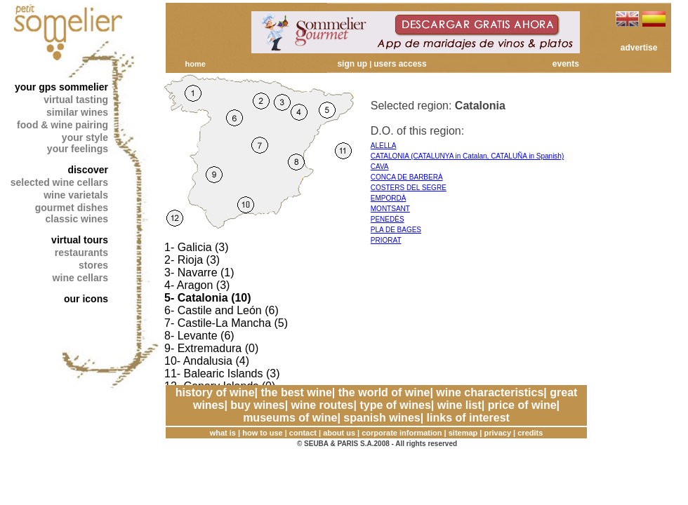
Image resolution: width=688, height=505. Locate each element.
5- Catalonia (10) (207, 298)
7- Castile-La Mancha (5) (226, 323)
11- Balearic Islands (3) (222, 373)
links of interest (468, 418)
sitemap (463, 433)
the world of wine (384, 392)
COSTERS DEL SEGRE (408, 187)
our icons (86, 298)
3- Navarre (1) (199, 272)
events (566, 64)
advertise (639, 48)
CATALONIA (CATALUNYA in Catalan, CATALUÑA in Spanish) (467, 156)
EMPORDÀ (388, 198)
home (195, 64)
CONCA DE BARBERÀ (407, 177)
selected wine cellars (59, 182)
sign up (352, 64)
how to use (262, 433)
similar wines (77, 112)
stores (93, 265)
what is (223, 433)
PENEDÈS (387, 219)
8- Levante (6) (199, 336)
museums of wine (290, 418)
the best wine (295, 392)
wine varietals (76, 195)
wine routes (322, 405)
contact (303, 433)
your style (85, 137)
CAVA (380, 166)
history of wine (215, 392)
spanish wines (381, 418)
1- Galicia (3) (196, 247)
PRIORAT (386, 240)
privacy (498, 433)
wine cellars (80, 277)
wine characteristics (489, 392)
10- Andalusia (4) (206, 361)
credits (530, 433)
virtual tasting (76, 99)
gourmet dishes (71, 207)
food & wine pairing (62, 124)
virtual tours (79, 239)
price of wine (522, 405)
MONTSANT (390, 209)
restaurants (81, 252)
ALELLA (384, 145)
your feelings (77, 148)
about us (339, 433)
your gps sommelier (61, 87)
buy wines (257, 405)
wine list (459, 405)
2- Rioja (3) (192, 260)
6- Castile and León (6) (221, 310)
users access (399, 64)
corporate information (402, 433)
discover (87, 169)
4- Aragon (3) (197, 285)
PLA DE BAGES (396, 230)
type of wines (394, 405)
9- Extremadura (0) (211, 348)
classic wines (76, 218)
